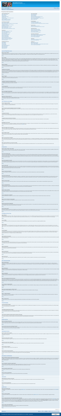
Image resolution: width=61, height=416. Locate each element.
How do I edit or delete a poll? (5, 34)
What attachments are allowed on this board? (36, 39)
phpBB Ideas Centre (36, 394)
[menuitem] (6, 8)
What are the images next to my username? (7, 26)
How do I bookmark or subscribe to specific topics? (37, 35)
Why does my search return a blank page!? (36, 30)
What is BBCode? (4, 42)
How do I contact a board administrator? (35, 44)
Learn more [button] (31, 414)
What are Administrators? (34, 14)
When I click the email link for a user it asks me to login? (8, 28)
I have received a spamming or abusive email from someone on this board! (39, 23)
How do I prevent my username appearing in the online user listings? (10, 23)
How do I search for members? (34, 31)
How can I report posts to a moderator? (6, 37)
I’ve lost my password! (4, 18)
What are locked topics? (4, 47)
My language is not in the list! (5, 25)
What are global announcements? (6, 45)
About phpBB (56, 389)
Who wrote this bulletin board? (34, 42)
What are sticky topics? (4, 46)
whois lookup (54, 398)
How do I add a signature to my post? (6, 32)
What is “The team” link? (34, 19)
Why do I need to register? (5, 14)
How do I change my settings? (5, 22)
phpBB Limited (23, 389)
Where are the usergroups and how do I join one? (37, 16)
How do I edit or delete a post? (5, 31)
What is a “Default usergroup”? (34, 18)
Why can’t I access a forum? (5, 35)
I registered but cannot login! (5, 16)
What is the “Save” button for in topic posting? (7, 38)
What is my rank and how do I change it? (6, 27)
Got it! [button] (56, 414)
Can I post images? (4, 44)
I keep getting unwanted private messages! (36, 22)
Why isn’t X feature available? (34, 43)
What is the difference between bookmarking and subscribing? (38, 34)
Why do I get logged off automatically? (6, 19)
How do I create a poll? (4, 33)
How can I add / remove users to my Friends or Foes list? (37, 26)
